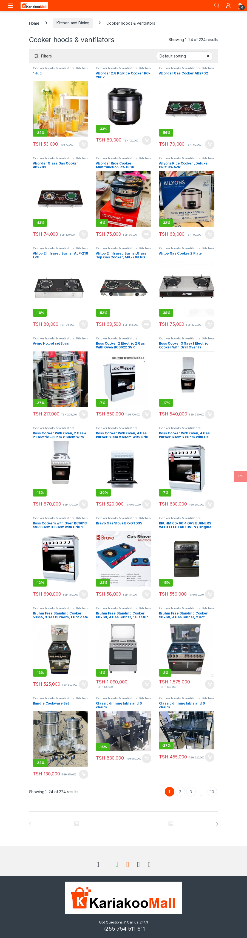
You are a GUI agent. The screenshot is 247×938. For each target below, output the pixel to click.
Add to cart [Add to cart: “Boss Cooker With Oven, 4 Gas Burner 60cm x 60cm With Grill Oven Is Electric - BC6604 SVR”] (209, 504)
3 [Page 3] (191, 791)
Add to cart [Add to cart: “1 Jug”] (83, 144)
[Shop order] (184, 56)
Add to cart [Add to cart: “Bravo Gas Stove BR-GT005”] (146, 594)
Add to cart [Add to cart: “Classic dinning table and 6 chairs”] (146, 758)
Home (34, 23)
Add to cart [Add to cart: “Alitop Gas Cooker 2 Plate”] (209, 324)
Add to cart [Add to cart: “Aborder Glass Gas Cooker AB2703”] (83, 234)
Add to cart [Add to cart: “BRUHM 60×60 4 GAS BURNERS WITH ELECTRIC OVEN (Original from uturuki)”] (209, 594)
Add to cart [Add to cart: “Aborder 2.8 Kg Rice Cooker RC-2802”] (146, 140)
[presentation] (217, 824)
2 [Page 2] (180, 791)
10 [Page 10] (212, 791)
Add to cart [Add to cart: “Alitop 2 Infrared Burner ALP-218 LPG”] (83, 324)
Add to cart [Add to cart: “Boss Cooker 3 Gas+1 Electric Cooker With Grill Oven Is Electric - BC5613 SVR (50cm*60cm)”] (209, 414)
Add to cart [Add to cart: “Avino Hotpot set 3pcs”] (83, 414)
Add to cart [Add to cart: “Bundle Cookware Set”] (83, 774)
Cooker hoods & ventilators (54, 68)
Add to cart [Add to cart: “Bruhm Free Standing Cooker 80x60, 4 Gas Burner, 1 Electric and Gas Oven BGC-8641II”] (146, 684)
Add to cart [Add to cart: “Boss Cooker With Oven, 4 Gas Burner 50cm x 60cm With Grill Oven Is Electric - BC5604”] (146, 504)
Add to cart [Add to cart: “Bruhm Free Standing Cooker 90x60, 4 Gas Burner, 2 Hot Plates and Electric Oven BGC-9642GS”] (209, 684)
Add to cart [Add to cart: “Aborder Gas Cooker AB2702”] (209, 144)
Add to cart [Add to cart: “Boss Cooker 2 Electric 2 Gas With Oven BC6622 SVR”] (146, 414)
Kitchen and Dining (72, 23)
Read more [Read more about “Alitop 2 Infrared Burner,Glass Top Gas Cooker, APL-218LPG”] (146, 324)
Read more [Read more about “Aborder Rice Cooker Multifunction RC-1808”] (146, 234)
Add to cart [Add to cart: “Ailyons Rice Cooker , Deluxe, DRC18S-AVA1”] (209, 234)
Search (217, 5)
